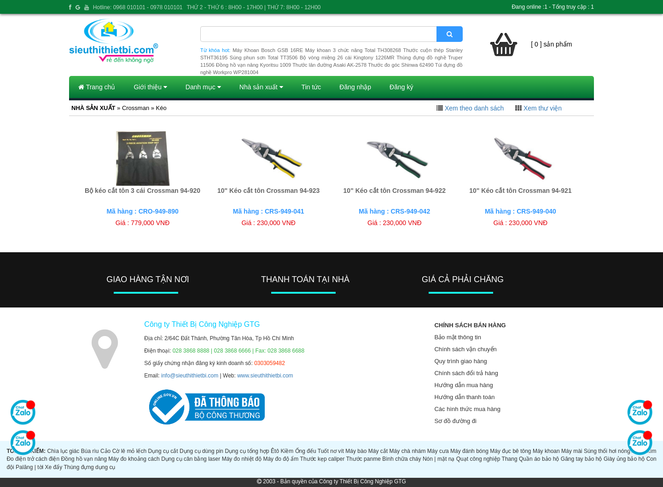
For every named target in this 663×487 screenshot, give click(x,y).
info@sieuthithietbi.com (189, 375)
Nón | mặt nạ (438, 459)
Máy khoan (546, 451)
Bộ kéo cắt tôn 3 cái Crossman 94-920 (142, 190)
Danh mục (203, 87)
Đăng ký (401, 87)
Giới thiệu (150, 87)
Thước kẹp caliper (322, 459)
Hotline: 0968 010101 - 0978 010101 (138, 7)
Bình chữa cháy (401, 459)
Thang (510, 459)
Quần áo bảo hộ (539, 459)
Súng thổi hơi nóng (607, 451)
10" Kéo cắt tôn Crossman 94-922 (394, 190)
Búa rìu (90, 451)
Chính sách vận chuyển (465, 349)
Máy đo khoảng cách (133, 459)
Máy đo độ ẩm (280, 459)
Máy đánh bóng (469, 451)
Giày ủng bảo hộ (624, 459)
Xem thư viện (542, 108)
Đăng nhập (355, 87)
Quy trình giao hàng (460, 361)
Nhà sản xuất (261, 87)
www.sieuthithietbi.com (265, 375)
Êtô (275, 451)
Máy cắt (378, 451)
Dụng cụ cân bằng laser (190, 459)
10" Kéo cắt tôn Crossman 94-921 (520, 190)
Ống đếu (305, 451)
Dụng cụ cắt (163, 451)
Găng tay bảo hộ (581, 459)
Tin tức (311, 87)
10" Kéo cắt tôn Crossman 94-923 (268, 190)
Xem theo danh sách (474, 108)
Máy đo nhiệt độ (242, 459)
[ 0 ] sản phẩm (551, 44)
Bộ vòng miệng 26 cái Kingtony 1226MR (347, 57)
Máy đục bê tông (510, 451)
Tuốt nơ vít (331, 451)
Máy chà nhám (408, 451)
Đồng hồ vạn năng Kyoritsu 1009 (253, 65)
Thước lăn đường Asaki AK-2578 (329, 65)
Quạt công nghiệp (478, 459)
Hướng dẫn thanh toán (464, 397)
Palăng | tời (29, 467)
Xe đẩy (54, 467)
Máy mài (571, 451)
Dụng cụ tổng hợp (247, 451)
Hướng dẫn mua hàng (463, 385)
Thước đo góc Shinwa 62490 (400, 65)
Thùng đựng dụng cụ (89, 467)
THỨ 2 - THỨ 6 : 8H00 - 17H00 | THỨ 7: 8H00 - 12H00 (253, 7)
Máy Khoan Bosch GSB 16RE (268, 50)
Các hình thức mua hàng (467, 409)
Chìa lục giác (63, 451)
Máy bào (355, 451)
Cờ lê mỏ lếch (129, 451)
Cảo (105, 451)
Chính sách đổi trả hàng (466, 373)
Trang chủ (96, 87)
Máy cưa (438, 451)
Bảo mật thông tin (457, 337)
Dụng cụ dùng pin (201, 451)
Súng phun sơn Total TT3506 (264, 57)
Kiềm (287, 451)
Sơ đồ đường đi (455, 420)
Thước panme (363, 459)
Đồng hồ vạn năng (84, 459)
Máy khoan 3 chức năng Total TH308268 (353, 50)
